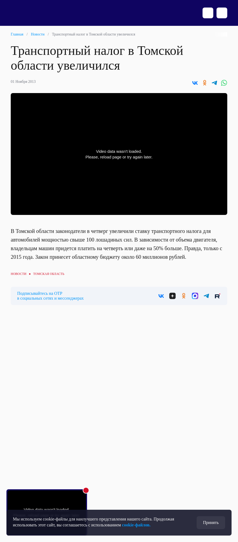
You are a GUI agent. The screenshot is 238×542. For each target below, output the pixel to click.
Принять (211, 522)
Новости (38, 34)
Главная (17, 34)
